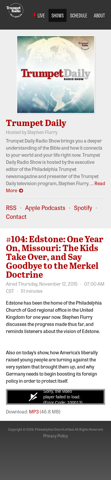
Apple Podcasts (45, 207)
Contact (16, 216)
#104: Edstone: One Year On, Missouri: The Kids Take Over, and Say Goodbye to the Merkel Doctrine (54, 256)
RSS (11, 207)
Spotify (83, 207)
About (99, 15)
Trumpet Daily (36, 122)
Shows (58, 15)
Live (39, 15)
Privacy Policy (55, 436)
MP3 (34, 411)
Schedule (78, 15)
